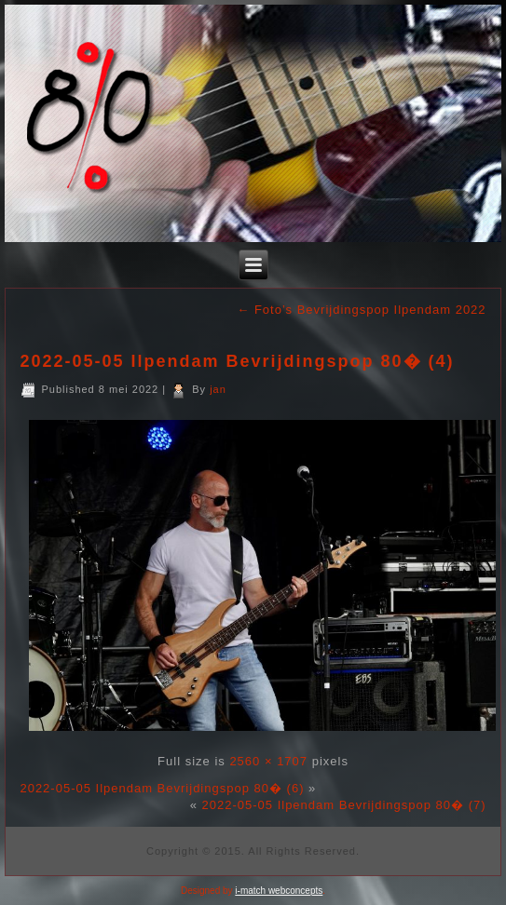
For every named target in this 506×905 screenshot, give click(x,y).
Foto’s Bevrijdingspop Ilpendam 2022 (361, 310)
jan (218, 389)
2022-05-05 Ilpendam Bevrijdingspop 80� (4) (237, 361)
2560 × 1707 (268, 761)
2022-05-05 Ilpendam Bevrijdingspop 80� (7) (344, 805)
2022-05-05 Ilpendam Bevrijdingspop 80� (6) (162, 788)
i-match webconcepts (278, 890)
